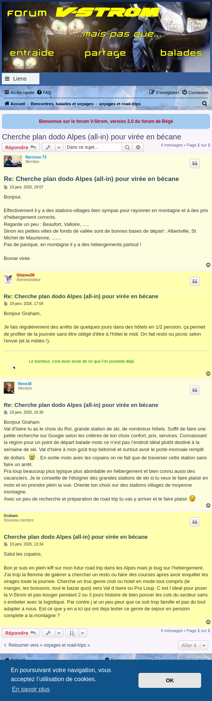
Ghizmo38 (26, 275)
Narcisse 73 (36, 157)
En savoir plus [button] (31, 689)
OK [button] (170, 680)
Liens (20, 78)
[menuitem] (43, 92)
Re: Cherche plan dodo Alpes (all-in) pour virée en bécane (91, 178)
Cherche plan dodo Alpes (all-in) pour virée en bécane (91, 137)
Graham (11, 516)
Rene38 (25, 384)
